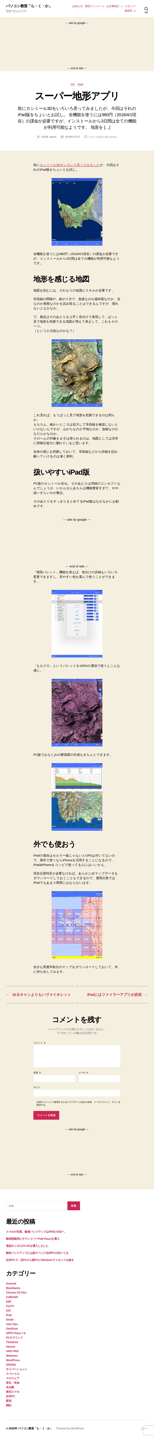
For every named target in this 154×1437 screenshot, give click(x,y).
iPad (80, 84)
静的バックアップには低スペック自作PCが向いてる (37, 1252)
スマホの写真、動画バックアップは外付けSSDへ (35, 1231)
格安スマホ (12, 1391)
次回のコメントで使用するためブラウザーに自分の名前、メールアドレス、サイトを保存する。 (78, 1103)
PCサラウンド (14, 1337)
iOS (73, 84)
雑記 (8, 1405)
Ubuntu (10, 1346)
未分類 (10, 1387)
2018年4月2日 (72, 137)
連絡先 (128, 10)
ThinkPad (12, 1342)
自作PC (10, 1396)
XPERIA (11, 1364)
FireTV (10, 1306)
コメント (39, 1043)
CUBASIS (12, 1297)
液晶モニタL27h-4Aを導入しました (27, 1245)
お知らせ (77, 6)
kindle (10, 1319)
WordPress (13, 1360)
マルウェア (12, 1378)
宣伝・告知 (12, 1382)
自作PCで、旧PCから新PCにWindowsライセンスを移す (40, 1260)
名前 (37, 1072)
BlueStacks (13, 1288)
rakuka (52, 137)
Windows (12, 1355)
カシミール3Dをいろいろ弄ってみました (70, 165)
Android (11, 1283)
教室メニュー (93, 6)
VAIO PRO (12, 1351)
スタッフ (130, 6)
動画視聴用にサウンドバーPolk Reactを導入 (32, 1238)
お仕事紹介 (113, 6)
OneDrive (12, 1328)
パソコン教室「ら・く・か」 (29, 6)
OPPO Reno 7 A (16, 1333)
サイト (36, 1087)
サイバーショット (16, 1369)
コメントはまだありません (103, 137)
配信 (8, 1400)
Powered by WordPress (70, 1428)
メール (84, 1072)
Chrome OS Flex (16, 1292)
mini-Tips (12, 1324)
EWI (8, 1301)
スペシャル (12, 1373)
